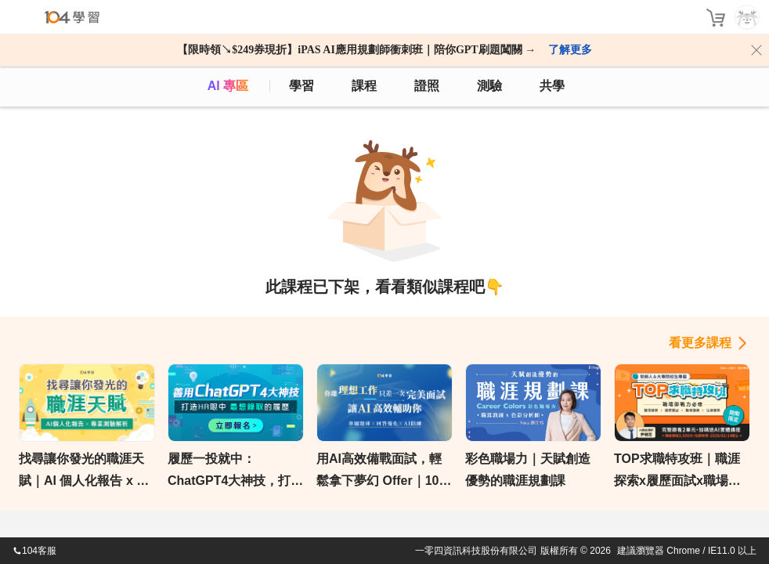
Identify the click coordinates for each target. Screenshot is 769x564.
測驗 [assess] (489, 85)
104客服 (34, 550)
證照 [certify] (426, 85)
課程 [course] (364, 85)
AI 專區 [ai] (228, 85)
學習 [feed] (301, 85)
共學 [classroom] (552, 85)
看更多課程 (700, 342)
